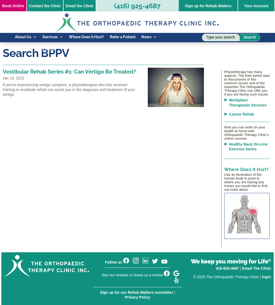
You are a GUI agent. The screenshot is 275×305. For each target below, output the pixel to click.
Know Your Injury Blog (34, 49)
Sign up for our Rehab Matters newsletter (136, 292)
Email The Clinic (256, 268)
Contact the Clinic (45, 6)
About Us (23, 37)
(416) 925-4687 (137, 6)
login (266, 277)
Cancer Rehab (241, 114)
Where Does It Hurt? (86, 37)
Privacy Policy (137, 297)
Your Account (256, 6)
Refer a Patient (122, 37)
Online (13, 6)
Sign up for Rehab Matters (208, 6)
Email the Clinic (80, 6)
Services (50, 37)
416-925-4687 (227, 268)
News (146, 37)
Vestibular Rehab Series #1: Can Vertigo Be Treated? (69, 71)
